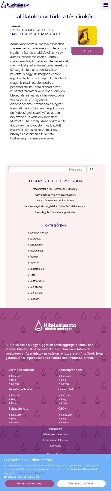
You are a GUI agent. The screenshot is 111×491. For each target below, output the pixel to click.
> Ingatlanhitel (35, 250)
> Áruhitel (33, 256)
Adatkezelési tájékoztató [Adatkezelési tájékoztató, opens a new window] (32, 473)
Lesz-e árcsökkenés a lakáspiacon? (55, 200)
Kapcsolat (55, 445)
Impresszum (55, 429)
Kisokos (13, 384)
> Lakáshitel (34, 238)
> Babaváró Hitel (36, 281)
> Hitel (31, 275)
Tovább (88, 51)
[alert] (55, 472)
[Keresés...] (47, 169)
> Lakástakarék (36, 269)
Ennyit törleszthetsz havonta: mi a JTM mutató (35, 32)
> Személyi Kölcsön (38, 232)
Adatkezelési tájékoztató (55, 434)
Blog (12, 380)
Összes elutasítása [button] (81, 483)
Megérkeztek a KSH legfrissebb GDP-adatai (55, 189)
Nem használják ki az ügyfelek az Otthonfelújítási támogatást (55, 206)
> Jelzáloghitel (35, 244)
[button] (55, 476)
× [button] (106, 457)
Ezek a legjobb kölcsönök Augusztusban (55, 212)
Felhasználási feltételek (55, 440)
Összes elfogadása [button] (29, 483)
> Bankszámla (35, 287)
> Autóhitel (33, 262)
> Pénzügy (33, 299)
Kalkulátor (15, 376)
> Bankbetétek (35, 293)
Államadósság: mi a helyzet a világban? (55, 195)
